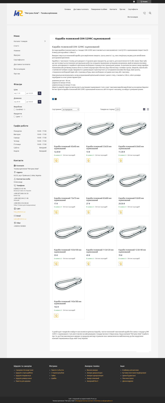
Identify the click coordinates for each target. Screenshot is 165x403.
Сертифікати (133, 9)
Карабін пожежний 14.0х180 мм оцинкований (67, 302)
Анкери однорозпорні (95, 375)
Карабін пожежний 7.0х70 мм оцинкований (66, 199)
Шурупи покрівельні (23, 375)
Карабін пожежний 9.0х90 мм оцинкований (131, 199)
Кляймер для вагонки (130, 370)
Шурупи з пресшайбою (24, 373)
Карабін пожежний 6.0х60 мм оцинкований (131, 147)
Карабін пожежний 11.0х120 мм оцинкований (100, 251)
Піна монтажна (127, 378)
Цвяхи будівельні (129, 375)
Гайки (53, 375)
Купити (56, 160)
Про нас (122, 9)
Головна (68, 9)
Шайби (53, 378)
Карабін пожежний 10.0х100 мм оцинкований (67, 251)
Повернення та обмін (99, 9)
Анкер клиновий (93, 378)
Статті (16, 46)
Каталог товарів (20, 41)
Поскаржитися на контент (84, 401)
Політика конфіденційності (103, 401)
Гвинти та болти (57, 370)
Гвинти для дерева (23, 381)
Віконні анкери (92, 370)
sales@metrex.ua (20, 219)
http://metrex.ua (19, 212)
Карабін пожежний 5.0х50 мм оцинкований (98, 147)
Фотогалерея (133, 17)
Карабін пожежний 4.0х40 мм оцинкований (66, 147)
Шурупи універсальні (24, 378)
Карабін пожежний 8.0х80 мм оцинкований (98, 199)
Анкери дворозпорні (94, 373)
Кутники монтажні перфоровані (134, 373)
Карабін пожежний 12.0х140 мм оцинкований (132, 251)
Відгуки (17, 55)
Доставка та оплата (80, 9)
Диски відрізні (127, 381)
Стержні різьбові (57, 373)
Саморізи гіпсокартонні (24, 370)
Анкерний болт (92, 381)
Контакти (113, 9)
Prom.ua (93, 398)
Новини (17, 51)
